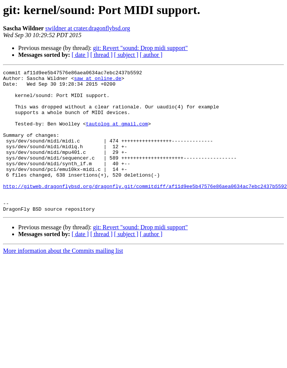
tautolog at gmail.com (117, 135)
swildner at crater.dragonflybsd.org (87, 28)
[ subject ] (126, 55)
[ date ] (80, 55)
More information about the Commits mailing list (63, 279)
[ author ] (151, 55)
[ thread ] (101, 55)
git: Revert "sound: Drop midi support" (140, 48)
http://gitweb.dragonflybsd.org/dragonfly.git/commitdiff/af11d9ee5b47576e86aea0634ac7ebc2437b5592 (145, 210)
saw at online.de (97, 80)
